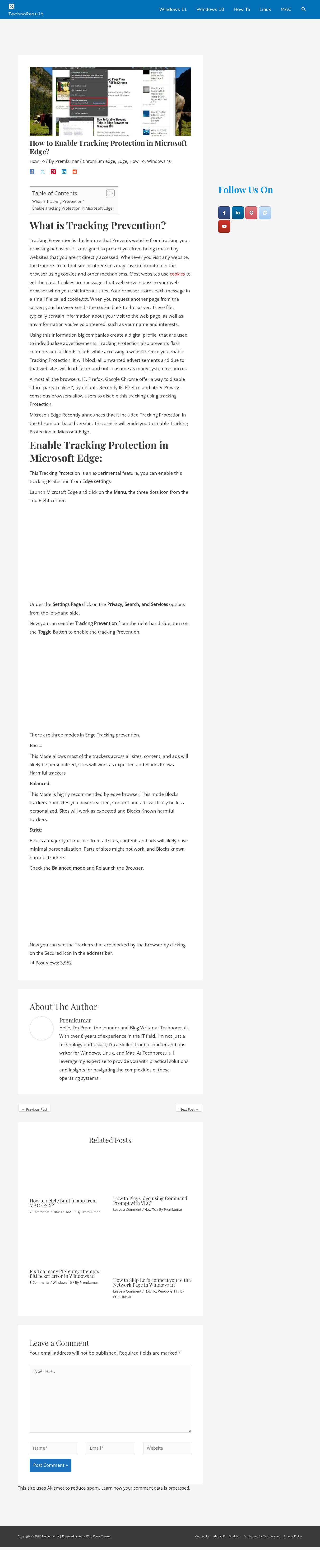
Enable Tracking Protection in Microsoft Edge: (73, 204)
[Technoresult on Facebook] (224, 209)
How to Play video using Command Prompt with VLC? (150, 1196)
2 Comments (40, 1208)
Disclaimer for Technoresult (262, 1539)
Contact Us (203, 1539)
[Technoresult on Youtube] (224, 222)
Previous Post (34, 1105)
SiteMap (235, 1539)
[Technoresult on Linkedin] (238, 209)
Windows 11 (167, 1287)
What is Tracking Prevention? (58, 197)
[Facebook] (32, 167)
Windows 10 (166, 157)
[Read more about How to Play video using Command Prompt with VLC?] (152, 1167)
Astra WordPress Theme (94, 1539)
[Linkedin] (64, 167)
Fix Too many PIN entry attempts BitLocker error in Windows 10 (64, 1269)
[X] (42, 167)
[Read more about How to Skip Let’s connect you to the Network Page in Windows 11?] (152, 1245)
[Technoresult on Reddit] (265, 209)
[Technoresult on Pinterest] (251, 209)
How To (37, 157)
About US (220, 1539)
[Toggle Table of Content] (109, 189)
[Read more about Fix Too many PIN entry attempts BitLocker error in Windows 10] (68, 1240)
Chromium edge (102, 157)
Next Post (189, 1105)
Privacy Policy (293, 1539)
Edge (127, 157)
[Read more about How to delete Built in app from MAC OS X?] (68, 1168)
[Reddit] (74, 167)
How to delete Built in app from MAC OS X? (63, 1199)
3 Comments (40, 1278)
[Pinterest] (53, 167)
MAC (70, 1208)
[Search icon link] (304, 10)
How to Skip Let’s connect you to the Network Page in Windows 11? (152, 1278)
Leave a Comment (127, 1205)
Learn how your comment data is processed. (148, 1491)
